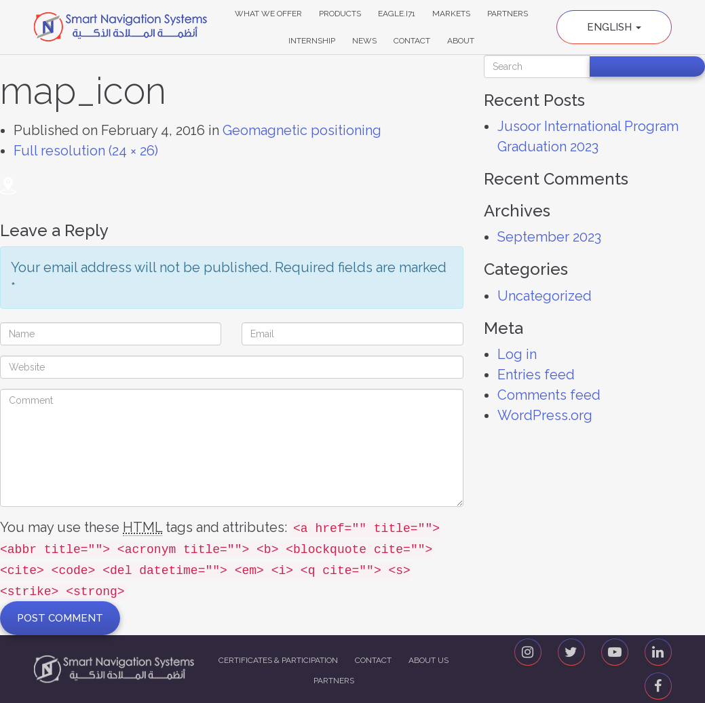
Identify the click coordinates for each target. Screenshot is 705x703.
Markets (451, 13)
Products (340, 13)
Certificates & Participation (278, 660)
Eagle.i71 (396, 13)
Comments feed (549, 395)
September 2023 (549, 237)
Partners (507, 13)
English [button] (614, 27)
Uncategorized (544, 296)
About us (428, 660)
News (364, 40)
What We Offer (268, 13)
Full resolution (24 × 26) (86, 150)
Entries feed (536, 374)
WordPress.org (544, 415)
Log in (517, 354)
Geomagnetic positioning (302, 130)
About (460, 40)
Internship (311, 40)
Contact (412, 40)
